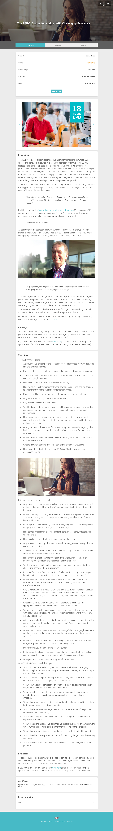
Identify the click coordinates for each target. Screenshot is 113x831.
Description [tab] (30, 45)
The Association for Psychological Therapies (56, 821)
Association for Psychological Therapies (56, 210)
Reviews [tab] (84, 45)
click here (52, 319)
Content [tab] (58, 45)
